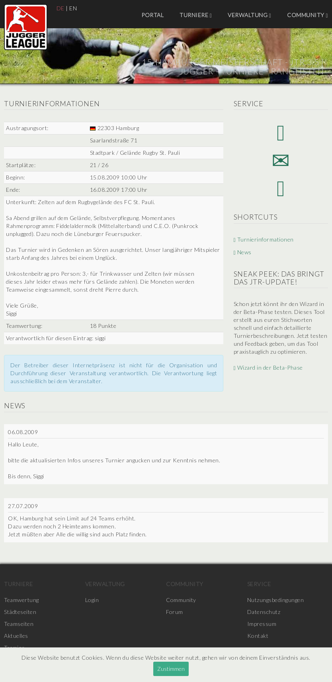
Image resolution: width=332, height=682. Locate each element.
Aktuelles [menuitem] (16, 635)
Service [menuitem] (259, 584)
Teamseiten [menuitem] (18, 623)
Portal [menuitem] (152, 15)
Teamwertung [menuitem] (21, 599)
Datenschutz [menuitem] (264, 611)
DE (60, 8)
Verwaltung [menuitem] (249, 15)
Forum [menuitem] (174, 611)
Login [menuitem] (92, 599)
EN (73, 8)
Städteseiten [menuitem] (20, 611)
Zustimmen (171, 668)
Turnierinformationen (264, 239)
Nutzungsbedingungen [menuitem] (275, 599)
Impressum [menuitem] (262, 623)
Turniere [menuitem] (196, 15)
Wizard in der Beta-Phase (268, 367)
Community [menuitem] (307, 15)
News (243, 252)
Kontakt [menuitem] (258, 635)
